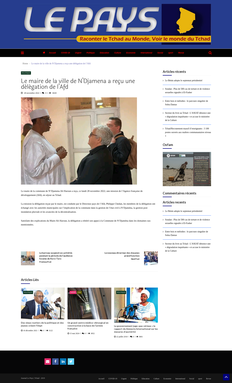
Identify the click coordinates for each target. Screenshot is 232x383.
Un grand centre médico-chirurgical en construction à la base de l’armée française (88, 325)
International (146, 53)
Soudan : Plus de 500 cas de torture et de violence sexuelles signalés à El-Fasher (187, 91)
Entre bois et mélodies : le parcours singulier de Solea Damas (186, 103)
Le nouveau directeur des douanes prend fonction (122, 254)
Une (79, 292)
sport (170, 53)
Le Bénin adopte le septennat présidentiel (183, 80)
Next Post (135, 259)
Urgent (78, 53)
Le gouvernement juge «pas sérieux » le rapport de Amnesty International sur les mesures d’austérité (136, 329)
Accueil (52, 53)
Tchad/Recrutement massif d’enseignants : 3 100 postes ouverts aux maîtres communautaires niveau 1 (188, 132)
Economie (130, 53)
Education (104, 53)
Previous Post (45, 262)
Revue (181, 53)
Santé (73, 292)
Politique (91, 53)
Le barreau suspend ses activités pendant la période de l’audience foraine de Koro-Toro (55, 255)
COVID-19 (65, 53)
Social (160, 53)
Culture (117, 53)
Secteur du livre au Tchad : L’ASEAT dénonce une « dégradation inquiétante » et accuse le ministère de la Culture (188, 116)
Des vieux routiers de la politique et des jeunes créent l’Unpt (42, 324)
